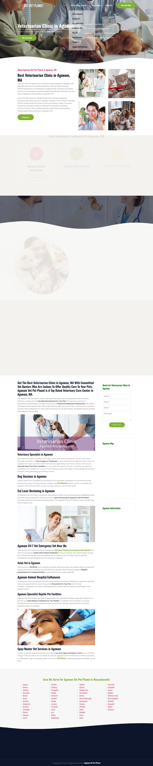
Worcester (111, 709)
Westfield (111, 701)
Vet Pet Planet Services (79, 5)
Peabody (82, 704)
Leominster (54, 707)
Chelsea (25, 712)
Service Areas (96, 5)
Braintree (26, 701)
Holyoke (53, 701)
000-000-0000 (126, 5)
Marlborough (55, 718)
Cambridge (26, 709)
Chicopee (25, 715)
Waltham (110, 693)
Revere (81, 715)
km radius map (117, 471)
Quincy (81, 709)
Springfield (111, 687)
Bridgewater (26, 704)
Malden (53, 715)
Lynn (52, 712)
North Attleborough (85, 698)
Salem (81, 718)
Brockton (25, 707)
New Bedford (83, 693)
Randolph (82, 712)
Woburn (110, 707)
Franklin (53, 693)
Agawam (25, 684)
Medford (82, 684)
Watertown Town (113, 695)
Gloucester (54, 695)
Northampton (83, 701)
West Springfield (113, 698)
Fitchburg (54, 687)
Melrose (81, 687)
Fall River (54, 684)
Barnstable (26, 693)
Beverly (25, 695)
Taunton (110, 690)
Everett (25, 718)
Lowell (53, 709)
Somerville (111, 684)
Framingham (55, 690)
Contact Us (108, 5)
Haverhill (54, 698)
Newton (81, 695)
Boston (25, 698)
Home (65, 5)
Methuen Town (83, 690)
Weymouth (111, 704)
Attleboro (26, 690)
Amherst (25, 687)
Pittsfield (82, 707)
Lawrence (54, 704)
